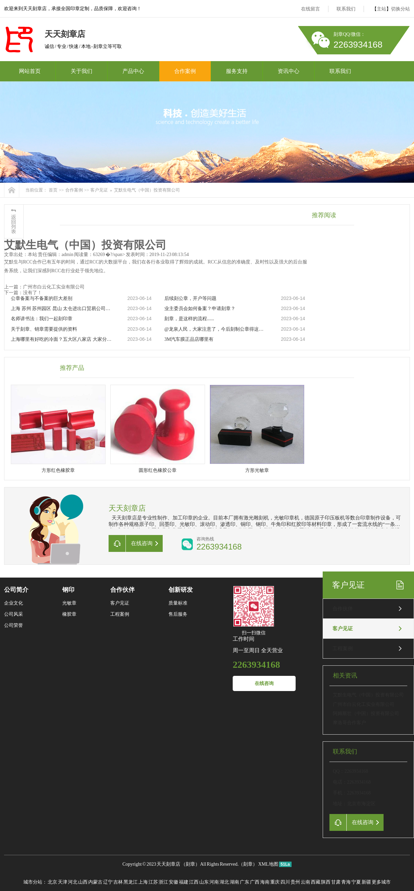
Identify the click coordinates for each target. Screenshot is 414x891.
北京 (52, 882)
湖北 (224, 882)
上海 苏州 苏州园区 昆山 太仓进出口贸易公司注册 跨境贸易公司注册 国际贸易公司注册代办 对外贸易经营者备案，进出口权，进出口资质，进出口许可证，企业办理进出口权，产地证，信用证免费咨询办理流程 (62, 308)
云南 (305, 882)
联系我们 (346, 8)
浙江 (163, 882)
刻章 (190, 864)
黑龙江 (130, 882)
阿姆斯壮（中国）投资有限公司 (366, 713)
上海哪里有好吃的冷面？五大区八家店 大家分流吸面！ (62, 339)
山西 (83, 882)
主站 (381, 8)
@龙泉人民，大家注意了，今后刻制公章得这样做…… (215, 329)
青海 (346, 882)
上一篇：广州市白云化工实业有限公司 (44, 286)
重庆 (275, 882)
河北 (72, 882)
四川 (285, 882)
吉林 (118, 882)
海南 (265, 882)
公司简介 (16, 589)
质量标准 (177, 603)
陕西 (325, 882)
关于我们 (81, 71)
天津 (62, 882)
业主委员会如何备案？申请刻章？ (199, 308)
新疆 (366, 882)
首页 (53, 190)
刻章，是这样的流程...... (189, 318)
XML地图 (268, 864)
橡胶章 (69, 614)
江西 (194, 882)
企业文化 (13, 603)
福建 (183, 882)
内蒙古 (95, 882)
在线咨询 (264, 683)
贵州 (295, 882)
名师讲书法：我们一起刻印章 (41, 318)
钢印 (68, 589)
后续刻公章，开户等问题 (190, 298)
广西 (254, 882)
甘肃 (336, 882)
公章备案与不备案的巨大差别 (41, 298)
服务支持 (237, 71)
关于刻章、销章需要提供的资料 (44, 329)
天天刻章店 (168, 864)
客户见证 (99, 190)
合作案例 (185, 71)
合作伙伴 (342, 608)
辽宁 (108, 882)
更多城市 (381, 882)
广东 (244, 882)
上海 (143, 882)
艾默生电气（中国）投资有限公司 (147, 190)
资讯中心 (288, 71)
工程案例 (342, 648)
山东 (204, 882)
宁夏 (356, 882)
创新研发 (180, 589)
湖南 (234, 882)
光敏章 (69, 603)
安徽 (173, 882)
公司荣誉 (13, 625)
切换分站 (400, 8)
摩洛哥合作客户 (349, 722)
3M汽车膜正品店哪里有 (188, 339)
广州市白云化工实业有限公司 (363, 704)
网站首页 (30, 71)
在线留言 (310, 8)
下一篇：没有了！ (23, 292)
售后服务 (177, 614)
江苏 (153, 882)
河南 (214, 882)
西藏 (315, 882)
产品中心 (133, 71)
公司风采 (13, 614)
